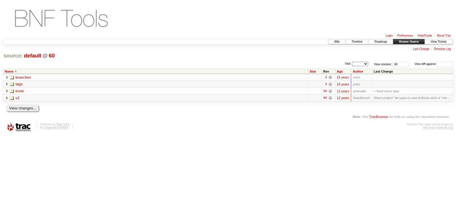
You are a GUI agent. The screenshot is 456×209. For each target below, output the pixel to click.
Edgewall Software (56, 127)
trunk (19, 91)
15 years (343, 77)
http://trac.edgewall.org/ (438, 127)
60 (52, 56)
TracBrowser (378, 117)
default (32, 56)
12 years (343, 91)
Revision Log (442, 49)
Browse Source (409, 41)
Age (340, 71)
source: (13, 56)
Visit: (348, 63)
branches (23, 77)
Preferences (405, 35)
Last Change (421, 49)
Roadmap (380, 41)
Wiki (337, 41)
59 (325, 91)
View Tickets (439, 41)
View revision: (383, 64)
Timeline (357, 41)
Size (313, 71)
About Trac (444, 35)
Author (358, 71)
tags (19, 84)
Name (9, 71)
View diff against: (433, 64)
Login (389, 35)
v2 (17, 98)
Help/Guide (425, 35)
